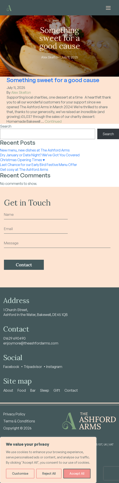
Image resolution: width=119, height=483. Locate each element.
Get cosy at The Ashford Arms (24, 169)
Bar (33, 390)
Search (5, 126)
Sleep (44, 390)
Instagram (54, 366)
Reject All (49, 473)
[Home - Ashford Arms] (9, 7)
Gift (56, 390)
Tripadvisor (33, 366)
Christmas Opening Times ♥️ (22, 160)
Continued (53, 121)
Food (22, 390)
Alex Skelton (21, 92)
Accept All (76, 473)
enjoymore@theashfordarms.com (30, 343)
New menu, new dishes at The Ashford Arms (35, 150)
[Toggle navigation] (108, 7)
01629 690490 (14, 338)
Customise (20, 473)
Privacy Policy (14, 414)
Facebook (11, 366)
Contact (71, 390)
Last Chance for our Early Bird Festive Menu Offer (38, 164)
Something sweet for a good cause (53, 79)
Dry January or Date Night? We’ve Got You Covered (40, 155)
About (8, 390)
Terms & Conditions (19, 421)
